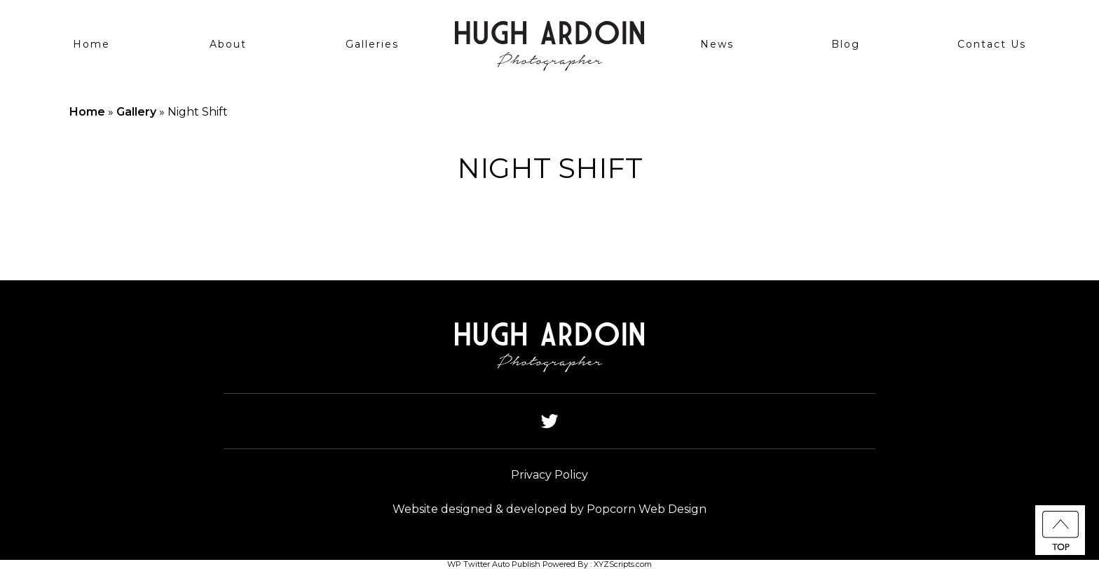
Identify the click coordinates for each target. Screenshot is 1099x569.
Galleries (372, 44)
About (228, 44)
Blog (845, 44)
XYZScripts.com (623, 564)
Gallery (136, 111)
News (717, 44)
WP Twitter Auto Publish (493, 564)
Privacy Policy (549, 474)
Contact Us (991, 44)
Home (91, 44)
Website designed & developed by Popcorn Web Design (549, 509)
